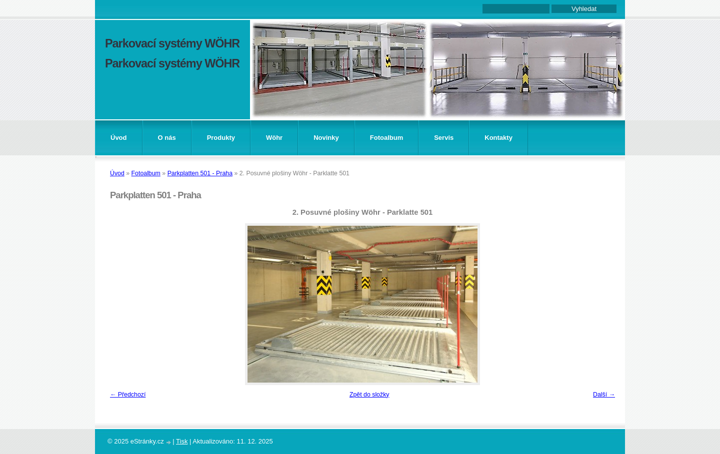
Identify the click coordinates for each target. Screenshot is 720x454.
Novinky (326, 137)
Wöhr (274, 137)
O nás (167, 137)
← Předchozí (128, 394)
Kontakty (498, 137)
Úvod (118, 137)
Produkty (221, 137)
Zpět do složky (370, 394)
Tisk (182, 441)
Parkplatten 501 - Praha (200, 173)
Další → (604, 394)
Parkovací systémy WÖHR (172, 43)
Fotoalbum (386, 137)
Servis (444, 137)
